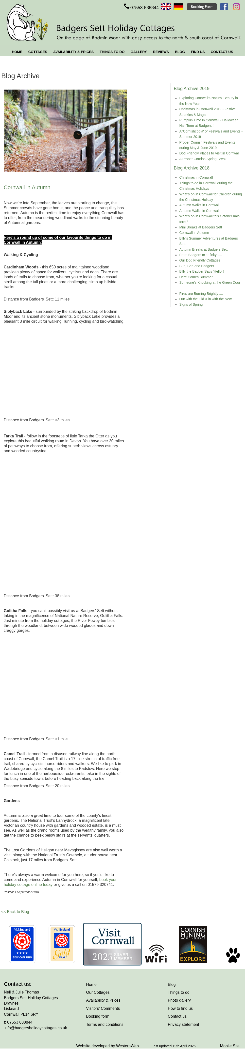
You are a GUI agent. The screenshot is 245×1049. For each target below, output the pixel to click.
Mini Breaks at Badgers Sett (200, 227)
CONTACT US (222, 52)
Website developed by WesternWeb (107, 1046)
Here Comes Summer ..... (198, 277)
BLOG (180, 52)
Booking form (97, 1016)
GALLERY (139, 52)
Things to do (179, 992)
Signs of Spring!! (192, 304)
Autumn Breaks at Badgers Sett (203, 249)
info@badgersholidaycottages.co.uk (35, 1028)
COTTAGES (37, 52)
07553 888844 (141, 7)
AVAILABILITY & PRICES (73, 52)
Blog (172, 984)
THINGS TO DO (112, 52)
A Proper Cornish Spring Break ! (203, 159)
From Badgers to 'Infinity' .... (200, 255)
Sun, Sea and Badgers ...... (200, 266)
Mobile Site (230, 1046)
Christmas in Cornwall (196, 177)
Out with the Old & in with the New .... (207, 299)
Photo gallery (179, 1000)
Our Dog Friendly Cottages (199, 260)
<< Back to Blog (15, 912)
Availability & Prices (103, 1000)
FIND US (198, 52)
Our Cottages (97, 992)
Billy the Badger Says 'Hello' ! (201, 271)
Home (91, 984)
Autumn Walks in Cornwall (199, 205)
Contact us (177, 1016)
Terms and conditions (104, 1024)
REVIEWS (161, 52)
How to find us (180, 1008)
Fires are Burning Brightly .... (201, 294)
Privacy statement (183, 1024)
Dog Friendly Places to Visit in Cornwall (209, 153)
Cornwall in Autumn (194, 233)
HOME (17, 52)
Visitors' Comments (103, 1008)
